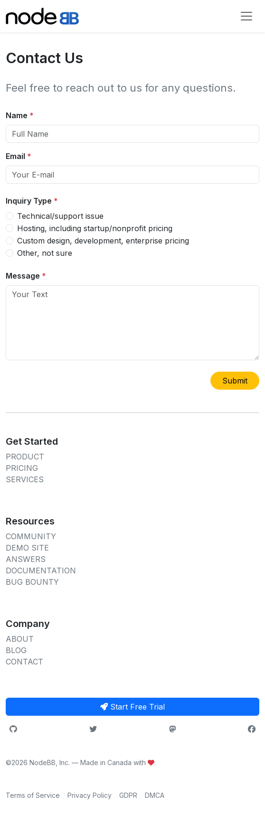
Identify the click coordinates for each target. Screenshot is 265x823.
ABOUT (20, 639)
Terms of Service (33, 795)
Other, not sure (44, 253)
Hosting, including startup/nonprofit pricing (94, 228)
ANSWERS (26, 559)
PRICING (22, 468)
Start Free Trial (132, 706)
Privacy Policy (89, 795)
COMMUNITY (31, 536)
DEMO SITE (27, 547)
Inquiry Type (32, 201)
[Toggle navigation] (246, 16)
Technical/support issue (60, 216)
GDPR (128, 795)
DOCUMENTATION (41, 570)
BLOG (16, 650)
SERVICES (25, 479)
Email (18, 156)
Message (26, 276)
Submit (234, 380)
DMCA (154, 795)
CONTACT (24, 661)
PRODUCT (25, 456)
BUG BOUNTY (32, 582)
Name (20, 115)
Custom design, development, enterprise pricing (103, 240)
